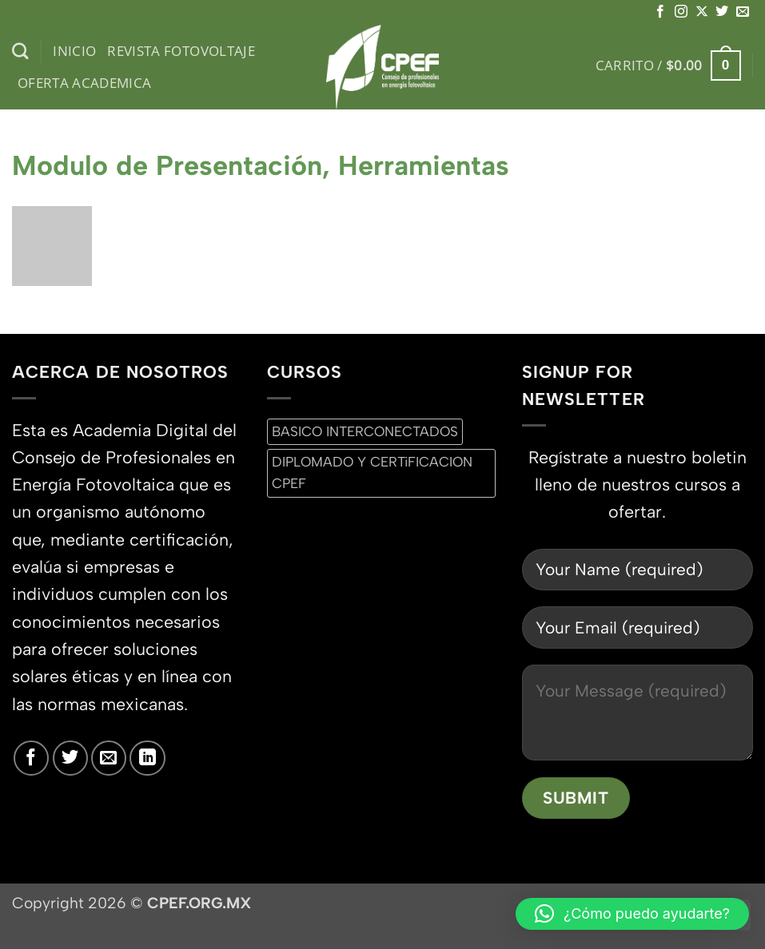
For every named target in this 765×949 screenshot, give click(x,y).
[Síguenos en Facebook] (660, 12)
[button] (668, 65)
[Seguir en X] (701, 12)
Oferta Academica (85, 82)
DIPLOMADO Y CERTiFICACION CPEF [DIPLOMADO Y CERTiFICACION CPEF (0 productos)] (372, 472)
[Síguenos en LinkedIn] (147, 758)
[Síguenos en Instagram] (681, 12)
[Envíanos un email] (742, 12)
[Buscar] (20, 51)
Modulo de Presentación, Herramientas (260, 165)
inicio (74, 51)
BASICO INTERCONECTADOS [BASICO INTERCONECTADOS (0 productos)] (365, 431)
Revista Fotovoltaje (181, 51)
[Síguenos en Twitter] (721, 12)
